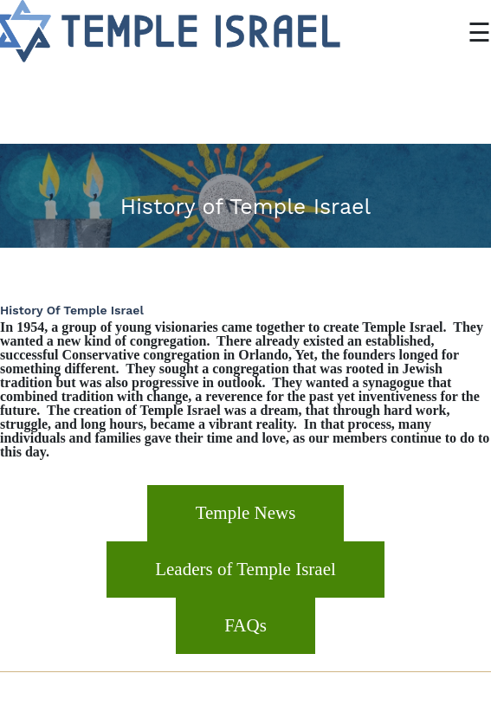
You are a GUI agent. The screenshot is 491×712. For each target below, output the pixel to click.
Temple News (246, 512)
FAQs (245, 625)
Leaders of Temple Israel (245, 569)
